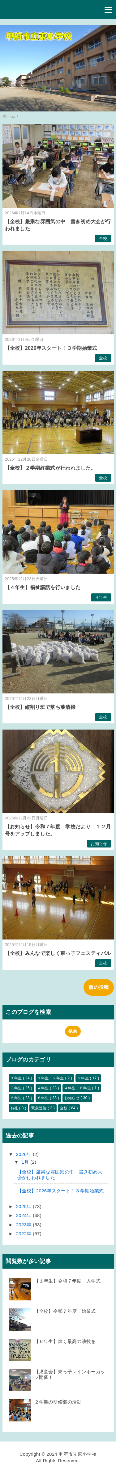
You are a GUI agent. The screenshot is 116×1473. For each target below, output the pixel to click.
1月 (26, 1162)
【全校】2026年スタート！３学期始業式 (51, 348)
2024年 (24, 1215)
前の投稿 (98, 987)
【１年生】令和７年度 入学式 (67, 1280)
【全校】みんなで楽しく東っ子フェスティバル (58, 953)
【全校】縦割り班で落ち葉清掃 (40, 707)
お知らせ (99, 843)
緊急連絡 (39, 1108)
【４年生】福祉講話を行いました (43, 587)
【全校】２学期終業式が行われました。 (50, 468)
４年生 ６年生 (78, 1088)
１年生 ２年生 (51, 1078)
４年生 (101, 597)
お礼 (15, 1108)
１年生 (17, 1078)
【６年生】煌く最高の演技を (65, 1341)
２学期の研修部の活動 (58, 1401)
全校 (103, 238)
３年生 (17, 1088)
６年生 (43, 1098)
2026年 (24, 1154)
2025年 (24, 1206)
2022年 (24, 1233)
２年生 (83, 1078)
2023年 (24, 1224)
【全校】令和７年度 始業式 (65, 1311)
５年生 (17, 1098)
